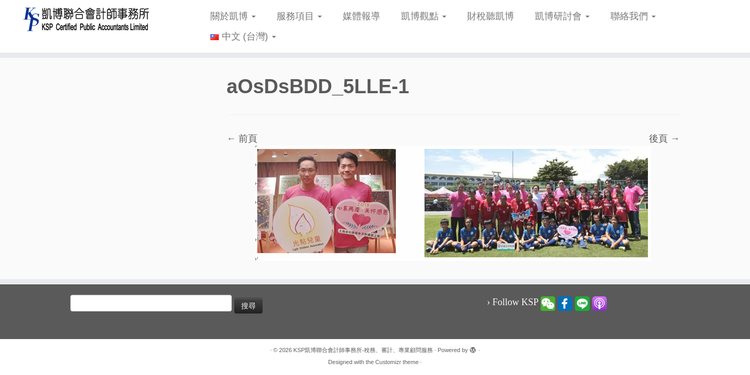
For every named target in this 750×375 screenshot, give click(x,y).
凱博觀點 (423, 16)
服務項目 (299, 16)
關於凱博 (233, 16)
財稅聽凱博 (490, 16)
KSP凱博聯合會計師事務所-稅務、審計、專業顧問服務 (363, 350)
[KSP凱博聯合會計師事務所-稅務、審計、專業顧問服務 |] (86, 19)
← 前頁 (242, 138)
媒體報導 (361, 16)
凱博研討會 (562, 16)
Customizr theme (397, 362)
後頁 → (664, 138)
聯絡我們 (633, 16)
